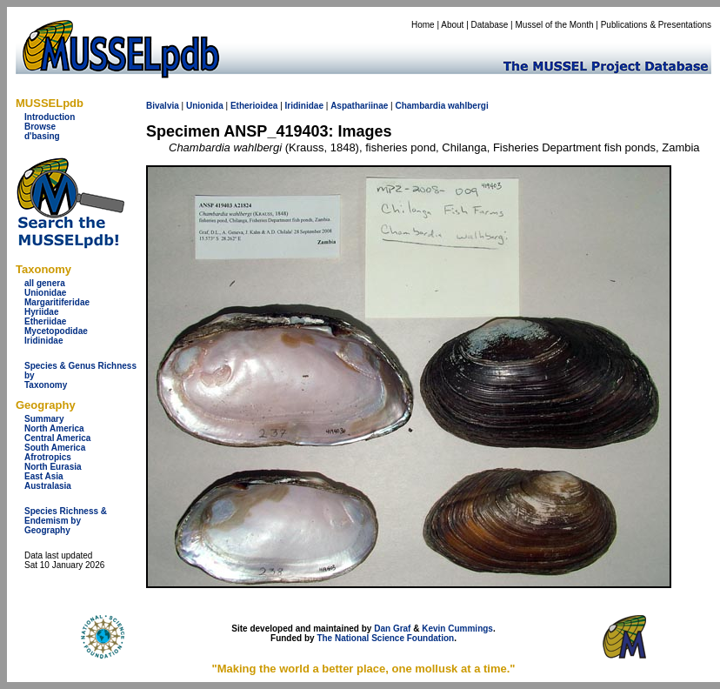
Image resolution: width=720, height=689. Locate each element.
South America (54, 447)
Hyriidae (41, 312)
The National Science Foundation (385, 638)
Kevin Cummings (457, 628)
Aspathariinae (359, 105)
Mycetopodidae (56, 331)
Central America (57, 438)
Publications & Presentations (656, 25)
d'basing (42, 136)
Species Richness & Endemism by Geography (65, 520)
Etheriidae (45, 321)
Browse (40, 126)
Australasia (47, 486)
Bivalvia (162, 105)
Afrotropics (47, 457)
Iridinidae (43, 340)
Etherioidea (253, 105)
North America (54, 428)
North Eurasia (53, 467)
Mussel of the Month (555, 25)
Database (490, 25)
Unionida (204, 105)
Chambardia (420, 105)
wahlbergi (468, 105)
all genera (44, 283)
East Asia (43, 476)
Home (423, 25)
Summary (44, 419)
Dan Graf (392, 628)
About (452, 25)
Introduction (49, 117)
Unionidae (45, 293)
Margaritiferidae (57, 302)
